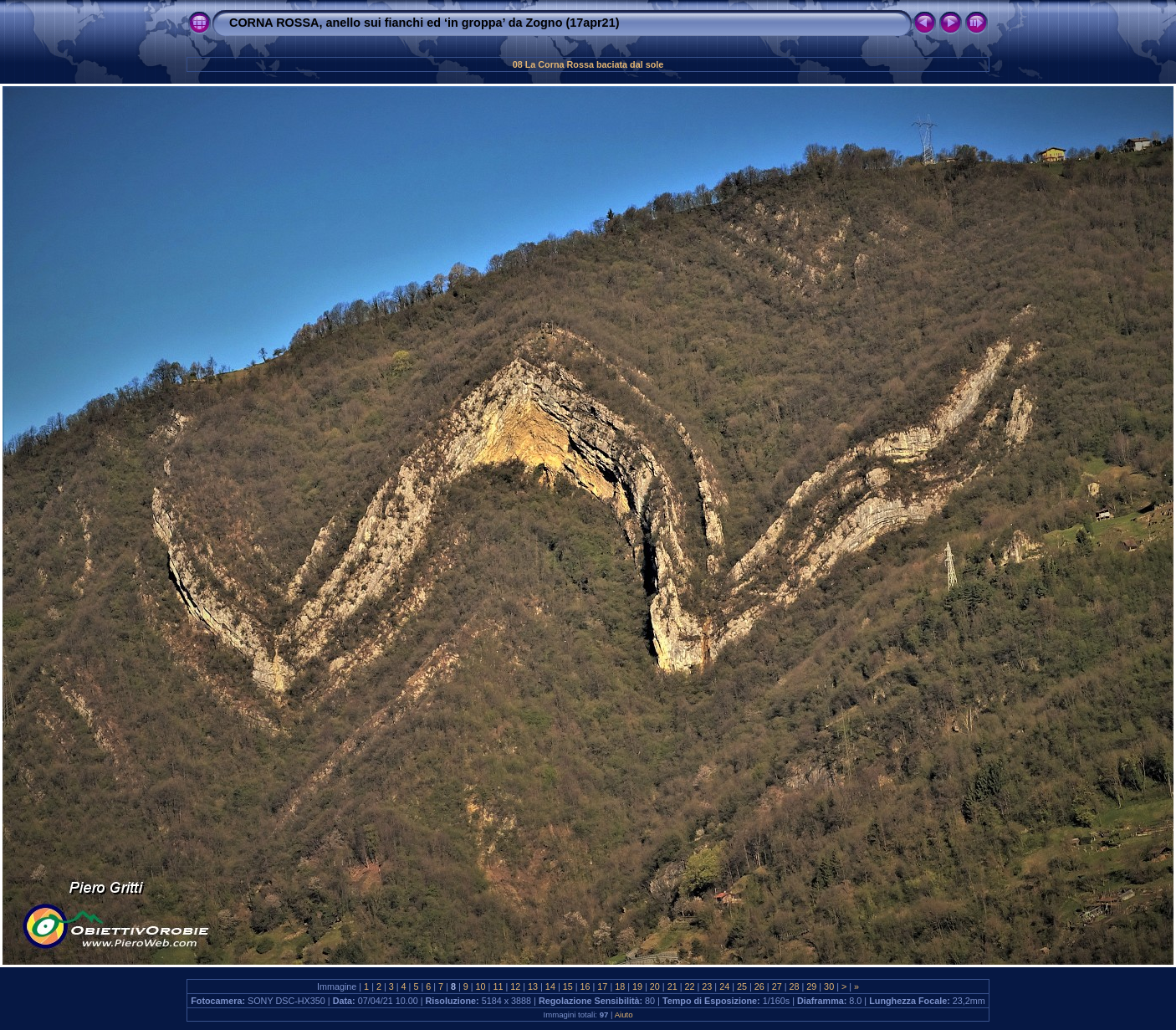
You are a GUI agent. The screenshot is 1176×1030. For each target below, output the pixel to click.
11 (497, 986)
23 (706, 986)
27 (777, 986)
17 (602, 986)
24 (724, 986)
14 (550, 986)
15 (567, 986)
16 (585, 986)
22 (690, 986)
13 (532, 986)
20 (654, 986)
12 (515, 986)
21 (672, 986)
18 (619, 986)
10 (480, 986)
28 (793, 986)
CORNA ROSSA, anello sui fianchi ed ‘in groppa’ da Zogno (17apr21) (424, 22)
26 (759, 986)
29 (811, 986)
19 (637, 986)
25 (741, 986)
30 (828, 986)
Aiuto (624, 1014)
